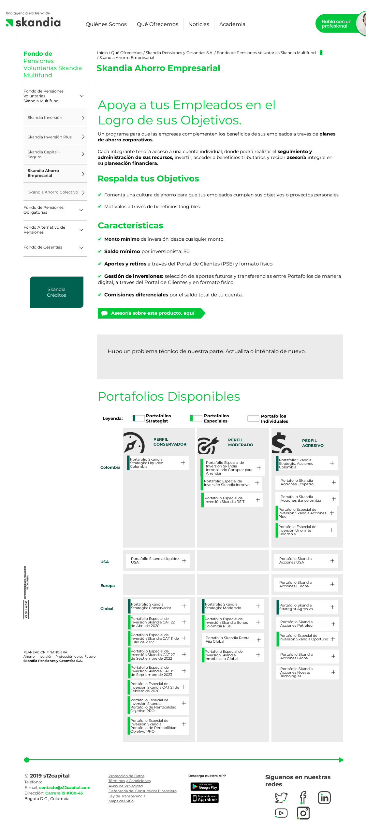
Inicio (103, 52)
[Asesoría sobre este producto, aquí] (149, 313)
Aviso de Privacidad (126, 786)
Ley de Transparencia (127, 796)
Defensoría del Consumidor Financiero (143, 791)
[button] (55, 96)
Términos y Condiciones (130, 781)
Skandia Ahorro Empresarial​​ (126, 57)
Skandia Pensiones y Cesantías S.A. (180, 52)
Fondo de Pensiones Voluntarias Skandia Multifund (266, 52)
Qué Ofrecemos (126, 52)
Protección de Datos (126, 776)
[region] (56, 292)
